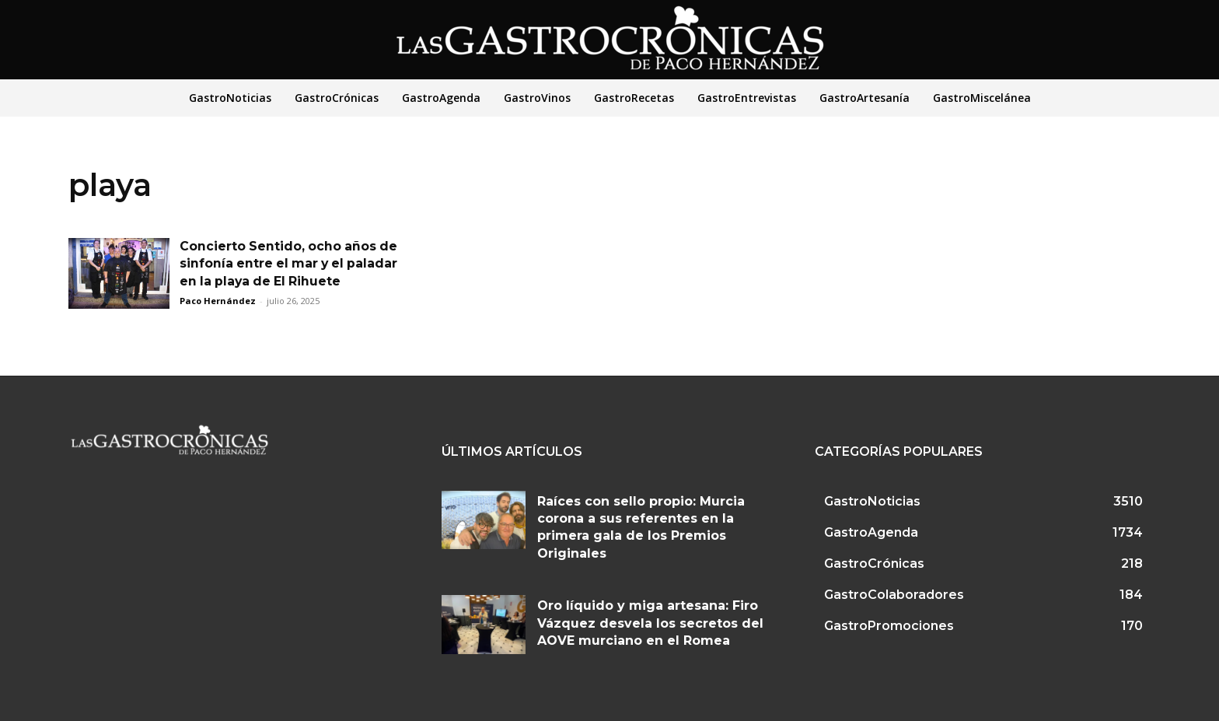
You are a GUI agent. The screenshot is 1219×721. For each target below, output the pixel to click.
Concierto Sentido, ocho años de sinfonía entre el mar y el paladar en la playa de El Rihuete (291, 264)
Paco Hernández (218, 300)
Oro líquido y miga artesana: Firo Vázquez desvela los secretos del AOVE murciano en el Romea (650, 623)
